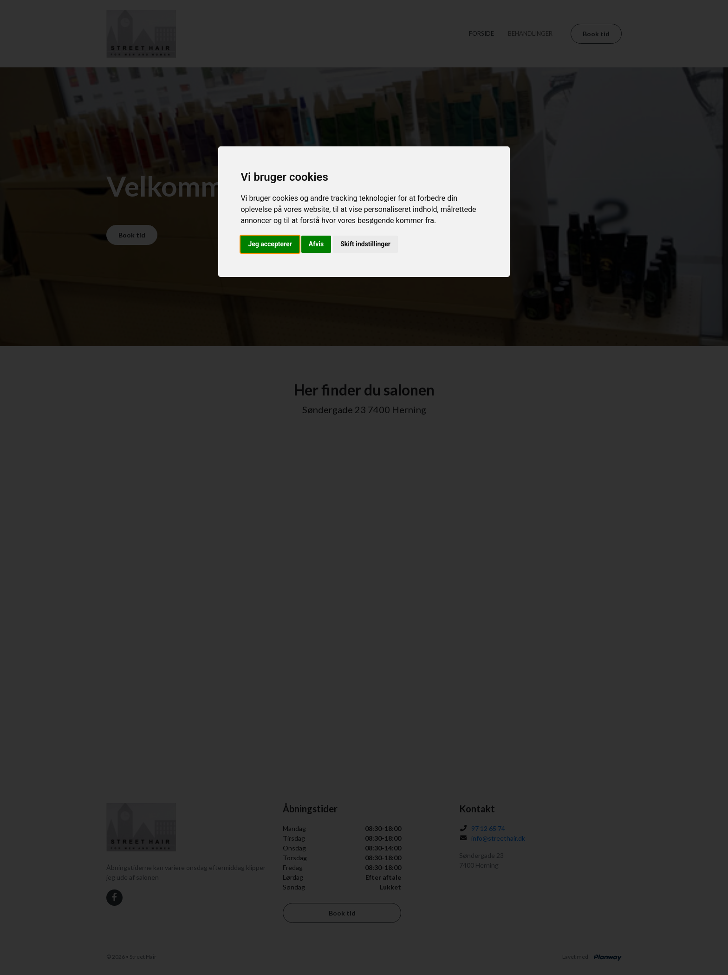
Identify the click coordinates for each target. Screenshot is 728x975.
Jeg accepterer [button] (270, 244)
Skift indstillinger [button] (365, 244)
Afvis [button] (316, 244)
